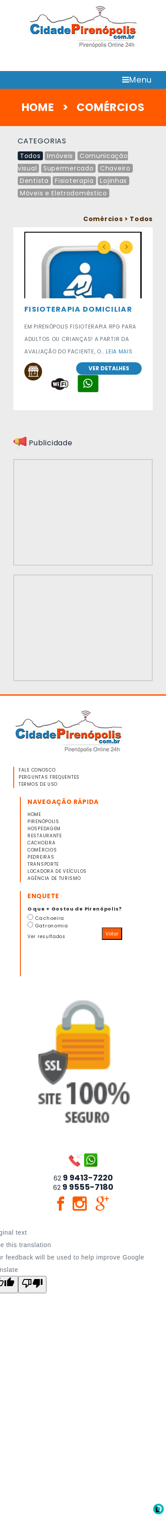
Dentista (34, 180)
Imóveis (60, 155)
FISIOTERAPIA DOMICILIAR (78, 309)
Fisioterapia (74, 180)
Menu (137, 79)
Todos (30, 155)
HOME (38, 107)
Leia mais (119, 351)
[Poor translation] (32, 1284)
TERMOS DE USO (38, 784)
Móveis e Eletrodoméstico (63, 193)
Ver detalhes (109, 368)
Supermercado (68, 168)
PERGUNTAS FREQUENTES (49, 777)
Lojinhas (113, 180)
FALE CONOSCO (37, 770)
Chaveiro (115, 168)
